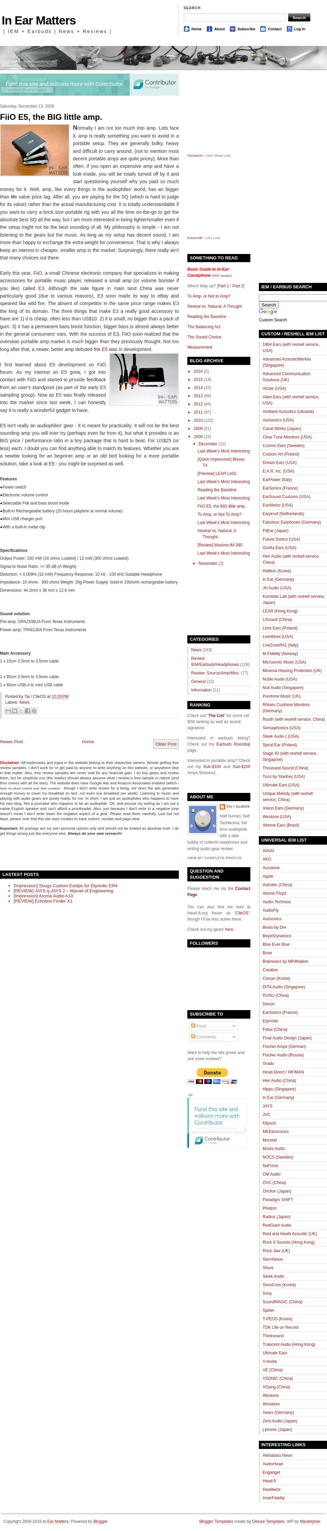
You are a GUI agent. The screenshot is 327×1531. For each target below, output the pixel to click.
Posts (198, 1026)
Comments (203, 1037)
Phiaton (270, 1208)
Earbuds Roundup (233, 744)
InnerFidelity (274, 1498)
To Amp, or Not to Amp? (209, 296)
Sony (267, 1293)
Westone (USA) (277, 816)
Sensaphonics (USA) (281, 727)
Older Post (166, 744)
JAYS (267, 1106)
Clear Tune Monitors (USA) (287, 437)
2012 (198, 404)
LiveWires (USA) (278, 636)
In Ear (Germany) (278, 579)
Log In (299, 29)
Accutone (271, 867)
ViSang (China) (276, 1387)
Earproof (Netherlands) (283, 513)
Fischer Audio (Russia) (283, 1055)
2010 (198, 420)
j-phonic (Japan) (277, 1429)
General (198, 681)
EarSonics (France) (280, 488)
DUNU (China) (276, 995)
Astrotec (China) (277, 884)
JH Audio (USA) (277, 588)
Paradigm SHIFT (278, 1199)
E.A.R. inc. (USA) (278, 471)
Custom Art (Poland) (281, 454)
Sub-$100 (212, 766)
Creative (270, 970)
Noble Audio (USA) (280, 679)
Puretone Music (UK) (281, 696)
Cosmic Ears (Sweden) (284, 445)
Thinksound (273, 1336)
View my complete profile (214, 858)
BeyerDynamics (277, 936)
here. (229, 929)
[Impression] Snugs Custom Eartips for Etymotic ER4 (66, 885)
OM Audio (272, 1174)
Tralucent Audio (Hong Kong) (289, 1344)
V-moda (270, 1361)
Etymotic (270, 1021)
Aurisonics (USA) (278, 420)
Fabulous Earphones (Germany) (292, 522)
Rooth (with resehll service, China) (294, 719)
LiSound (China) (277, 619)
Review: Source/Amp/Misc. (215, 673)
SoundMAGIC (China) (282, 1301)
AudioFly (271, 910)
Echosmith (195, 238)
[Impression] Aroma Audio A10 (43, 895)
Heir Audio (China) (279, 1080)
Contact (274, 29)
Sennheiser (273, 1259)
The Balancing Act (203, 326)
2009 (198, 428)
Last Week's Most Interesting (224, 451)
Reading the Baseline (206, 316)
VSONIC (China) (278, 1378)
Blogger (100, 1521)
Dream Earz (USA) (280, 462)
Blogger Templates (216, 1521)
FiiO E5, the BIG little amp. (51, 117)
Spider (269, 1310)
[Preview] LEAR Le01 (217, 473)
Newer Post (11, 741)
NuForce (270, 1165)
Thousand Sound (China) (285, 768)
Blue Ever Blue (276, 944)
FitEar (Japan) (276, 530)
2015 (198, 379)
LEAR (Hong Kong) (280, 611)
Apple (268, 876)
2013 (198, 396)
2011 (198, 412)
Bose (267, 953)
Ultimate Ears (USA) (281, 785)
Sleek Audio (273, 1276)
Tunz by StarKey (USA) (284, 776)
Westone (271, 1395)
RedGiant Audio (277, 1225)
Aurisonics (272, 918)
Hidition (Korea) (277, 571)
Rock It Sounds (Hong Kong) (289, 1242)
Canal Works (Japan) (282, 428)
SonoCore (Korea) (279, 1284)
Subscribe (246, 29)
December (208, 444)
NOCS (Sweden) (278, 1157)
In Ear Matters (39, 20)
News (24, 702)
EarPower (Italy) (277, 479)
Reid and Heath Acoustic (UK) (290, 1233)
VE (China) (273, 1370)
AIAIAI (268, 850)
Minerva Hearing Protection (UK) (292, 670)
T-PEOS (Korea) (277, 1319)
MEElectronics (276, 1131)
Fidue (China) (275, 1029)
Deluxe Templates (268, 1521)
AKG (267, 859)
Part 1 (223, 286)
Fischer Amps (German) (284, 1046)
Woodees (271, 1404)
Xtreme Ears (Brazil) (281, 825)
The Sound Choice (204, 337)
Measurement (199, 347)
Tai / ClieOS (238, 806)
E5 (105, 349)
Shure (268, 1267)
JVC (266, 1114)
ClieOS (241, 913)
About (219, 29)
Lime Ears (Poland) (280, 628)
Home (196, 29)
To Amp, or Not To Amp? (220, 514)
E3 (41, 288)
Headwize (272, 1489)
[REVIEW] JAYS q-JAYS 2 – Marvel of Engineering (63, 890)
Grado (268, 1063)
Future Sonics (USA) (281, 539)
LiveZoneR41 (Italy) (280, 645)
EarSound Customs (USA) (286, 496)
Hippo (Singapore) (279, 1089)
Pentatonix (195, 155)
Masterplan (310, 1521)
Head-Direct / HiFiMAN (283, 1072)
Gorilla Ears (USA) (279, 547)
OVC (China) (274, 1182)
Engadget (271, 1472)
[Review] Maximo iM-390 (220, 545)
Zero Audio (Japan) (280, 1421)
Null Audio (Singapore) (283, 687)
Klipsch (269, 1123)
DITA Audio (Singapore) (284, 987)
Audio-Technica (277, 901)
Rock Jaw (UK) (276, 1250)
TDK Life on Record (280, 1327)
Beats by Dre (274, 927)
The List (216, 715)
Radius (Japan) (276, 1216)
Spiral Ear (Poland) (280, 745)
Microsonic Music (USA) (284, 662)
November (208, 563)
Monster (270, 1140)
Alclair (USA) (274, 388)
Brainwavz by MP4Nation (285, 961)
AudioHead (273, 1464)
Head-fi (269, 1481)
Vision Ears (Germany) (283, 808)
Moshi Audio (274, 1148)
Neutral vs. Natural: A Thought (214, 306)
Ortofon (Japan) (277, 1191)
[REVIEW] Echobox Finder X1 (43, 901)
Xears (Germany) (278, 1412)
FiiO (37, 273)
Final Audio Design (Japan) (287, 1038)
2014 (198, 387)
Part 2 (237, 286)
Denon (269, 1004)
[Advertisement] (79, 853)
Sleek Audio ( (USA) (281, 736)
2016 (198, 371)
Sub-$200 (241, 766)
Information (201, 690)
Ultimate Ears (275, 1353)
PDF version (222, 275)
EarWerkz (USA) (278, 505)
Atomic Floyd (274, 893)
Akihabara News (277, 1455)
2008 (198, 436)
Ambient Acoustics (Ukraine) (288, 411)
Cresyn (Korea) (276, 978)
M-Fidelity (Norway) (280, 653)
